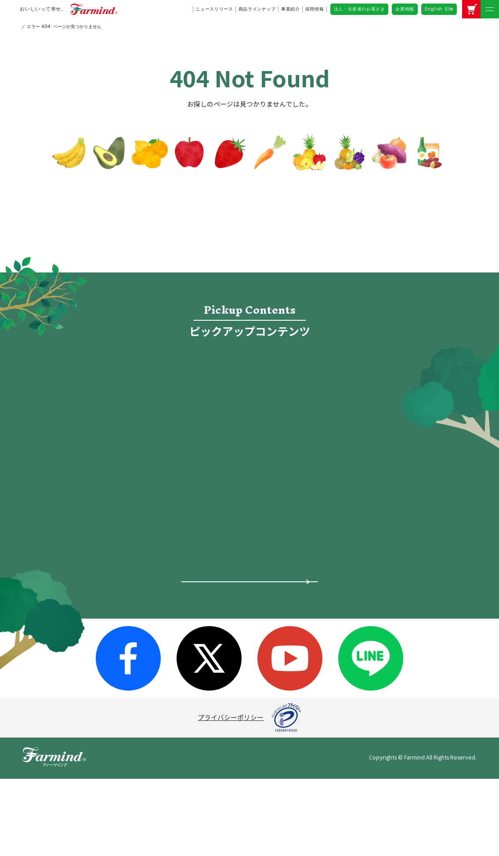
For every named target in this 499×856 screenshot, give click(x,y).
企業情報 (404, 8)
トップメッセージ (179, 562)
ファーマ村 (260, 604)
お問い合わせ (370, 620)
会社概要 (166, 577)
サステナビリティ (179, 652)
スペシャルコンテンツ (82, 642)
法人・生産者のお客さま (359, 8)
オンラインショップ (328, 407)
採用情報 (314, 8)
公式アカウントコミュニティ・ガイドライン (400, 582)
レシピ (170, 444)
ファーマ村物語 (171, 407)
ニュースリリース (214, 8)
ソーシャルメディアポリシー (396, 562)
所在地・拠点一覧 (179, 607)
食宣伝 (328, 370)
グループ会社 (172, 622)
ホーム (59, 547)
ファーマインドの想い (82, 604)
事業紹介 (290, 8)
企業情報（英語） (380, 601)
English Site (439, 8)
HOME (27, 26)
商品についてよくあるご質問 (249, 689)
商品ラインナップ (257, 8)
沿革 (159, 637)
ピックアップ (69, 566)
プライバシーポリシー (231, 795)
